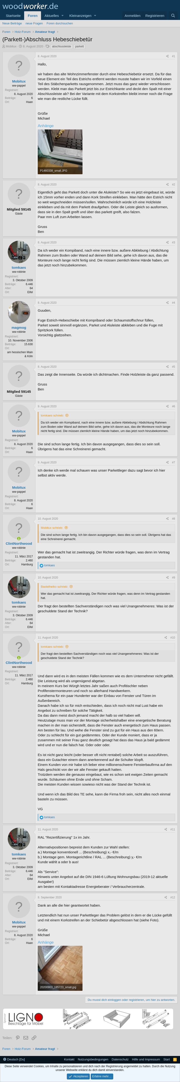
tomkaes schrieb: (52, 415)
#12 (172, 897)
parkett (79, 46)
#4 (173, 302)
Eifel (30, 292)
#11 (172, 829)
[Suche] (173, 15)
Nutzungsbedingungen (93, 1059)
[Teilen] (167, 56)
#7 (173, 462)
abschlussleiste (61, 46)
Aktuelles (52, 16)
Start (166, 1059)
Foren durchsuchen (60, 23)
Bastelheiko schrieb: (54, 586)
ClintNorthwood (19, 543)
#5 (173, 366)
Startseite (13, 16)
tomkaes (19, 267)
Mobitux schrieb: (52, 528)
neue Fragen (34, 23)
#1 (173, 56)
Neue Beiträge (12, 23)
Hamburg (27, 564)
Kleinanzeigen (80, 16)
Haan (29, 102)
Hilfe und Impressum (146, 1059)
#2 (173, 184)
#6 (173, 406)
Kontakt (69, 1059)
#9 (173, 577)
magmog (18, 327)
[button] (62, 15)
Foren (33, 16)
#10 (172, 637)
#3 (173, 242)
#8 (173, 518)
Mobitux (11, 46)
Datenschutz (120, 1059)
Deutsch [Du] (14, 1059)
